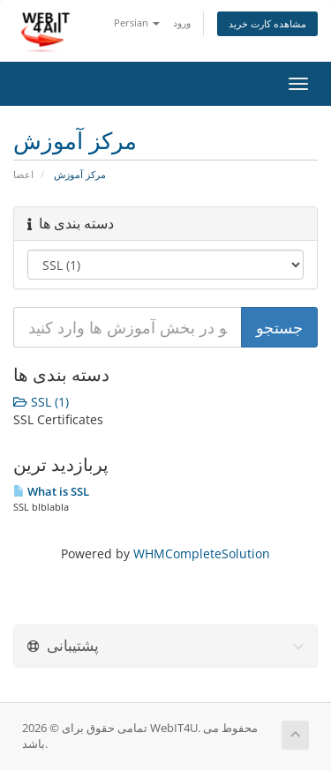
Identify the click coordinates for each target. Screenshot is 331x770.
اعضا (23, 174)
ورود (182, 22)
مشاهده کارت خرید (267, 23)
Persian (137, 22)
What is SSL (51, 491)
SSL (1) (41, 401)
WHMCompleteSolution (201, 553)
